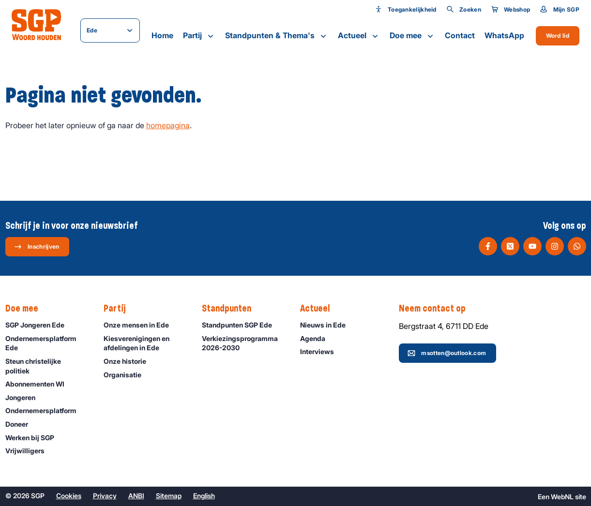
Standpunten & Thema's (276, 35)
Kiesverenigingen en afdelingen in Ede (145, 343)
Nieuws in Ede (327, 324)
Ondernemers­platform (45, 410)
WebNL (562, 496)
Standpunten (231, 308)
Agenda (317, 338)
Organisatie (127, 374)
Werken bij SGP (34, 437)
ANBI (136, 495)
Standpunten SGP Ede (241, 324)
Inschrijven (36, 247)
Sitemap (169, 495)
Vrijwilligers (29, 450)
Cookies (68, 495)
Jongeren (24, 397)
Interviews (321, 351)
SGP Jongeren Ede (39, 324)
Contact (460, 35)
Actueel (359, 35)
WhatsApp (504, 35)
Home (162, 35)
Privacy (105, 495)
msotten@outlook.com (447, 353)
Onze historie (129, 361)
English (204, 495)
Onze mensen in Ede (141, 324)
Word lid (557, 35)
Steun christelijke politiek (46, 366)
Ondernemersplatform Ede (46, 343)
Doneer (21, 424)
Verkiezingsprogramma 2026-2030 (243, 343)
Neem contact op (437, 308)
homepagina (168, 125)
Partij (199, 35)
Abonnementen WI (39, 383)
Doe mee (412, 35)
